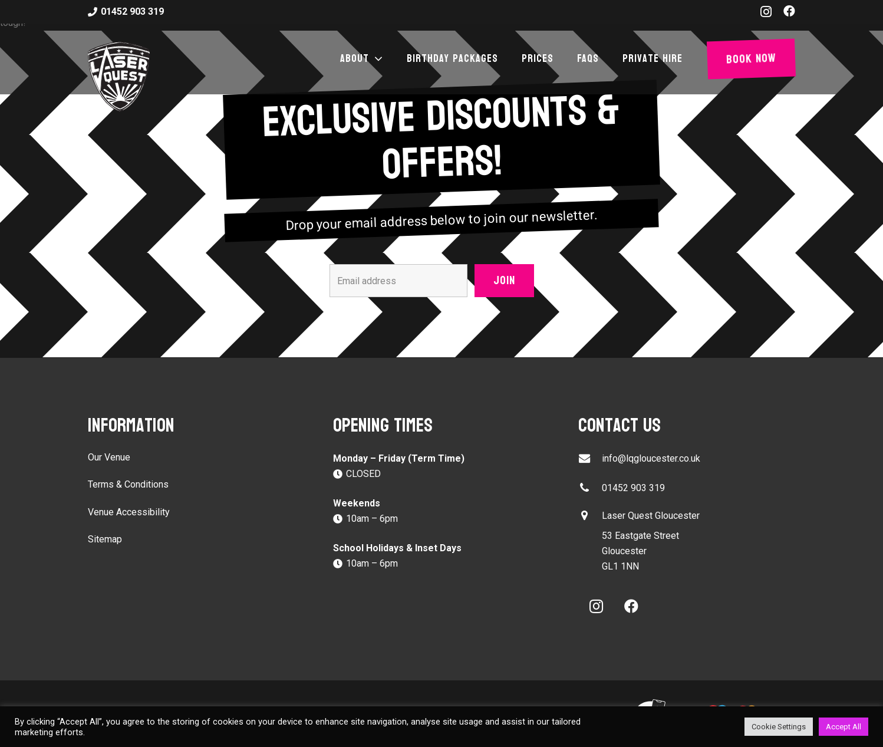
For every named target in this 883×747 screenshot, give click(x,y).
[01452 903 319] (590, 487)
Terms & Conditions (128, 484)
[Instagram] (766, 11)
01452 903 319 (633, 487)
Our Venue (109, 457)
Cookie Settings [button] (779, 726)
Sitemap (105, 539)
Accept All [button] (843, 726)
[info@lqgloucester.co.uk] (590, 458)
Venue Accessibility (129, 512)
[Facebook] (789, 11)
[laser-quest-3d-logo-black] (119, 76)
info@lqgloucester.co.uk (651, 458)
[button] (376, 59)
